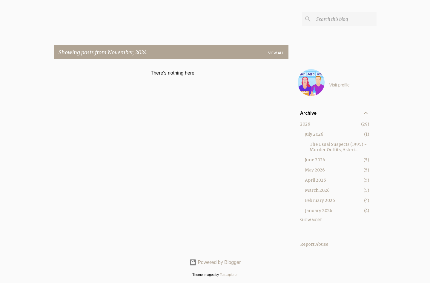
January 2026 (318, 210)
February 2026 (320, 200)
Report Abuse (314, 244)
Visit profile (339, 85)
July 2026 (314, 134)
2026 (305, 124)
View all (276, 53)
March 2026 (317, 190)
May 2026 (315, 170)
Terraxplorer (229, 274)
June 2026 (315, 160)
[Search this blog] (345, 19)
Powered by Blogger (215, 262)
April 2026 (315, 180)
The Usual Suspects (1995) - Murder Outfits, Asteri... (338, 147)
